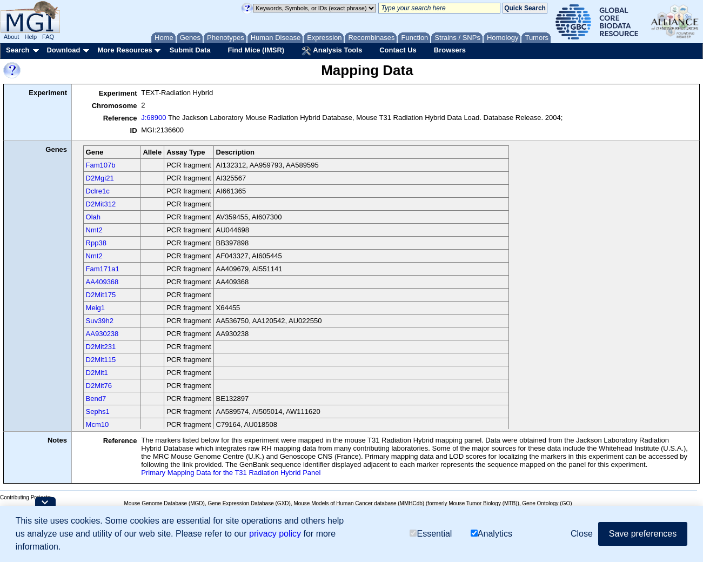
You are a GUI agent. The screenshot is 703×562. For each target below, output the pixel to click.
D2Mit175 (101, 295)
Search (17, 50)
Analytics (491, 533)
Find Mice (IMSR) (255, 50)
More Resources (124, 50)
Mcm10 (97, 424)
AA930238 (102, 334)
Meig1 (95, 308)
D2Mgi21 (100, 178)
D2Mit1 (97, 373)
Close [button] (582, 533)
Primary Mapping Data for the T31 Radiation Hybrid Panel (230, 473)
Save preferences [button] (643, 533)
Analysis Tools (332, 51)
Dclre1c (98, 191)
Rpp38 (96, 243)
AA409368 (102, 282)
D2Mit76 (99, 386)
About (11, 37)
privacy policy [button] (275, 533)
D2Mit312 (101, 204)
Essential (431, 533)
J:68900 (153, 117)
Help (30, 37)
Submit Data (190, 50)
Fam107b (101, 165)
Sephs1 (98, 411)
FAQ (48, 37)
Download (63, 50)
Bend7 (96, 398)
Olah (93, 217)
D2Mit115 (101, 360)
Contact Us (398, 50)
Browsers (450, 50)
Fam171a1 (102, 269)
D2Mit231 (101, 347)
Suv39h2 (99, 321)
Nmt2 (94, 230)
